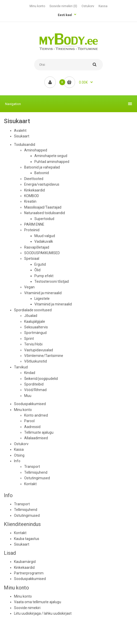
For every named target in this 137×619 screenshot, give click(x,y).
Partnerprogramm (29, 573)
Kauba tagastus (26, 539)
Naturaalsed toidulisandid (44, 213)
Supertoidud (44, 219)
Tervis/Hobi (33, 344)
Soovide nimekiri (27, 608)
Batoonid (41, 173)
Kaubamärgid (25, 562)
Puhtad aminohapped (51, 162)
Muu (27, 396)
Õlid (37, 270)
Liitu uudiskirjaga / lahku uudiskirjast (43, 613)
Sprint (29, 339)
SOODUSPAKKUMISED (42, 253)
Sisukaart (21, 136)
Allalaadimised (36, 438)
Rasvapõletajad (36, 247)
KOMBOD (31, 196)
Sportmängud (35, 333)
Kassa (103, 6)
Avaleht (20, 130)
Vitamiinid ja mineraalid (43, 293)
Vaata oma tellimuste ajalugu (37, 602)
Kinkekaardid (34, 190)
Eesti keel (65, 15)
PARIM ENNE (34, 224)
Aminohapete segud (50, 156)
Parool (29, 421)
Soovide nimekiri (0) (63, 6)
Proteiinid (31, 230)
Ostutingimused (37, 478)
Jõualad (30, 316)
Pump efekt (43, 276)
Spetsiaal (31, 258)
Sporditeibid (34, 384)
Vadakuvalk (43, 241)
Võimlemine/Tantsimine (43, 356)
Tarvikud (21, 367)
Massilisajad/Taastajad (42, 207)
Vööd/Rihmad (35, 390)
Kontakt (30, 484)
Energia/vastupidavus (41, 184)
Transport (32, 467)
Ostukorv (87, 6)
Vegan (29, 287)
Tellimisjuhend (35, 472)
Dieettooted (33, 179)
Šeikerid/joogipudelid (41, 379)
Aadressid (32, 427)
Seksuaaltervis (36, 327)
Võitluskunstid (35, 361)
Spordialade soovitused (33, 310)
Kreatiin (30, 201)
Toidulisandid (24, 145)
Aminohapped (35, 150)
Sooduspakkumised (30, 404)
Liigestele (42, 298)
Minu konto (37, 6)
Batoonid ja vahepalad (42, 167)
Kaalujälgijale (34, 321)
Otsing (19, 455)
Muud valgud (44, 236)
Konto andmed (36, 415)
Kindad (29, 373)
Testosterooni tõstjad (51, 281)
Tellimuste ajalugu (38, 432)
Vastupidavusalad (38, 350)
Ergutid (40, 264)
